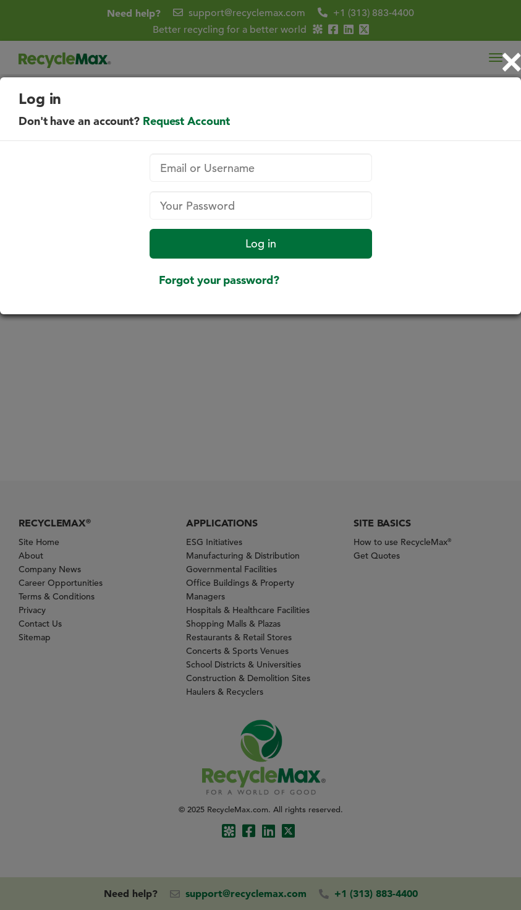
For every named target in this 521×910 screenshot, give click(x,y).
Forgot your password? (219, 280)
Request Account (186, 121)
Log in (260, 243)
